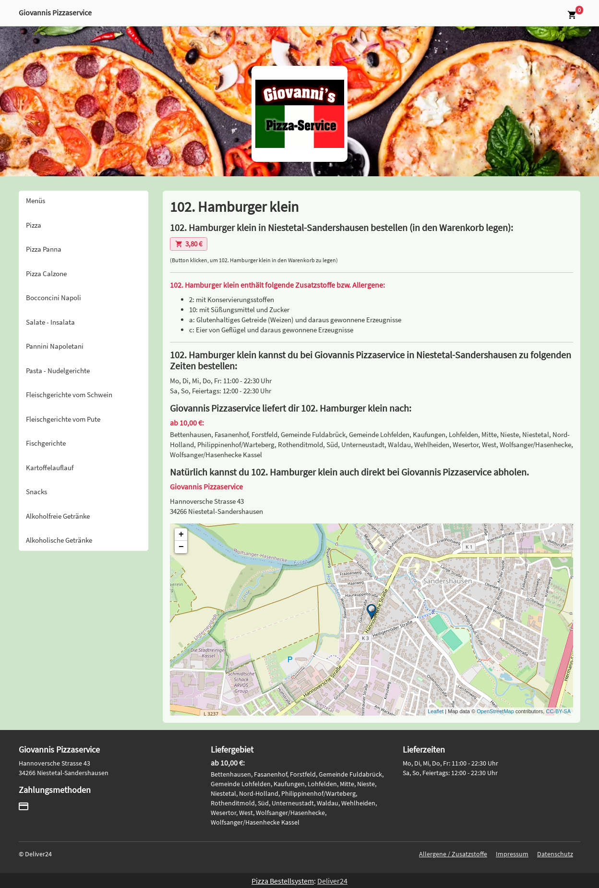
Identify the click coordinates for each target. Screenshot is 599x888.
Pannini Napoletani (55, 346)
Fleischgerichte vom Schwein (69, 394)
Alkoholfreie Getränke (58, 516)
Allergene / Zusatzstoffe (453, 854)
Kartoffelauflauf (49, 467)
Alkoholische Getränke (59, 540)
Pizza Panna (43, 249)
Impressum (512, 854)
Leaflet (435, 711)
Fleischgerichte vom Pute (63, 419)
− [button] (181, 547)
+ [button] (181, 534)
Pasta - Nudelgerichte (58, 370)
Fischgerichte (46, 443)
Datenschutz (555, 854)
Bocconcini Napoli (53, 297)
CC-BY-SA (558, 711)
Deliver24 (332, 881)
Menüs (35, 200)
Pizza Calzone (46, 273)
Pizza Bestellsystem (283, 881)
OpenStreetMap (495, 711)
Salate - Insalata (50, 322)
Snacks (36, 491)
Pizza (33, 225)
